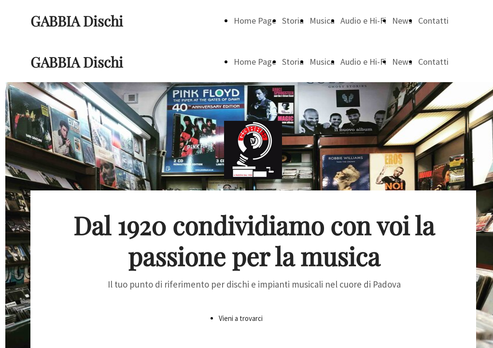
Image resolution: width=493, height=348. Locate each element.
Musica (322, 20)
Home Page (255, 20)
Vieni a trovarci (241, 318)
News (402, 20)
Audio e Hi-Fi (363, 20)
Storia (293, 20)
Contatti (433, 20)
